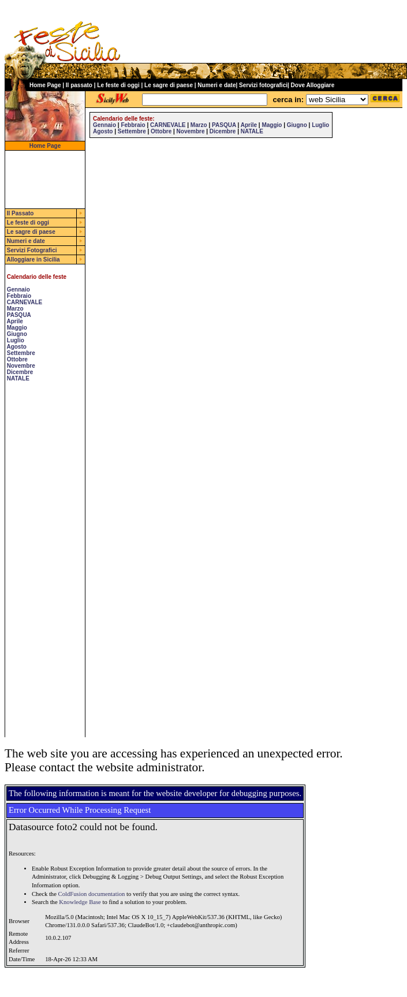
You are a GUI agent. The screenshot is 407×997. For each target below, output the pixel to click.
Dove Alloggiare (313, 85)
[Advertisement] (39, 564)
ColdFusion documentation (91, 894)
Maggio (17, 327)
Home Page (45, 85)
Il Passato (20, 213)
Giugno (17, 334)
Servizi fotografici (263, 85)
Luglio (15, 340)
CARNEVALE (24, 302)
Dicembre (20, 372)
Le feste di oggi (118, 85)
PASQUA (19, 315)
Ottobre (17, 359)
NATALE (18, 378)
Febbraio (19, 296)
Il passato (79, 85)
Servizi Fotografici (32, 250)
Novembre (21, 366)
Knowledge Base (80, 902)
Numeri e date (216, 85)
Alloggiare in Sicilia (32, 259)
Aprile (14, 321)
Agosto (16, 346)
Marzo (15, 308)
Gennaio (18, 289)
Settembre (21, 353)
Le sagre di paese (168, 85)
